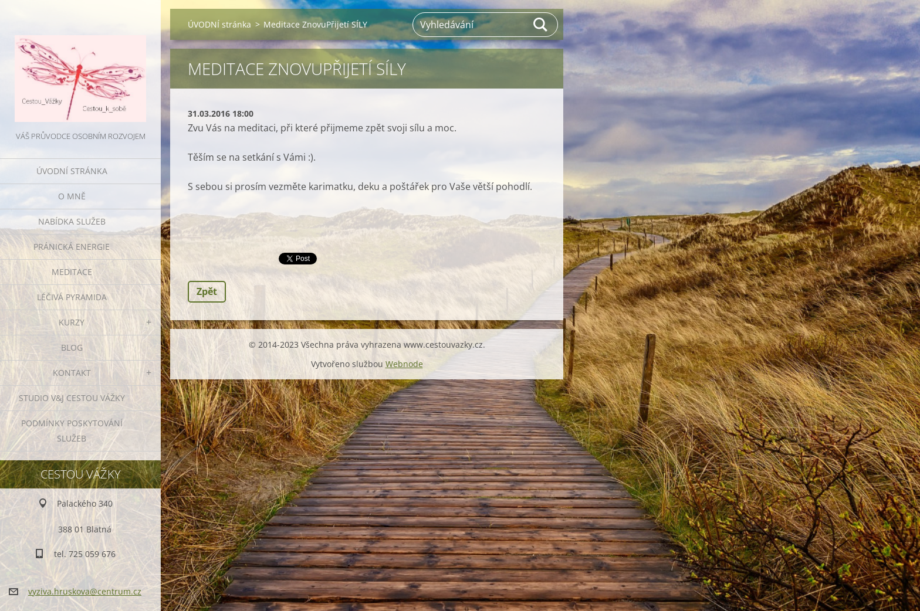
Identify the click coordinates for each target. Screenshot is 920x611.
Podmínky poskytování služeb (72, 430)
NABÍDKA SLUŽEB (72, 221)
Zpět (207, 291)
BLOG (72, 347)
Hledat (541, 24)
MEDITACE (72, 271)
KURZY (71, 322)
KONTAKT (72, 372)
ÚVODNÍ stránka (71, 170)
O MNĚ (72, 196)
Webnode (404, 363)
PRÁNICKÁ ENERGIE (71, 246)
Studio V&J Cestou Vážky (72, 397)
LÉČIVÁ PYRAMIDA (72, 297)
